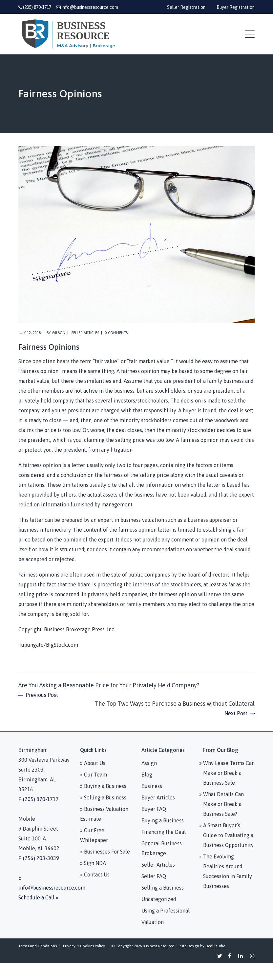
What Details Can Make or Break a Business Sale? (223, 804)
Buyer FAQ (153, 809)
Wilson (58, 333)
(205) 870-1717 (37, 7)
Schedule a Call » (38, 897)
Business (151, 786)
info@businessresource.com (90, 7)
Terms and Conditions (37, 946)
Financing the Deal (163, 832)
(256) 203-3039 (41, 858)
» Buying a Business (103, 786)
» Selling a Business (103, 797)
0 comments (116, 333)
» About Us (92, 763)
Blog (146, 774)
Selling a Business (162, 888)
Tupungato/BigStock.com (48, 645)
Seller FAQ (153, 876)
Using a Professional (165, 911)
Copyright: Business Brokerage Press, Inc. (66, 629)
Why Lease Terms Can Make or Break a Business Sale (229, 773)
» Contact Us (95, 874)
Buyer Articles (158, 797)
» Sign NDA (93, 863)
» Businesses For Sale (105, 852)
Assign (149, 763)
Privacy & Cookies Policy (84, 946)
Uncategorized (158, 899)
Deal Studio (215, 946)
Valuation (152, 922)
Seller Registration (186, 7)
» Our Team (93, 774)
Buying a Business (162, 820)
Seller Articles (85, 333)
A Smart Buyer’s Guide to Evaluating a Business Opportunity (228, 835)
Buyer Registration (236, 7)
